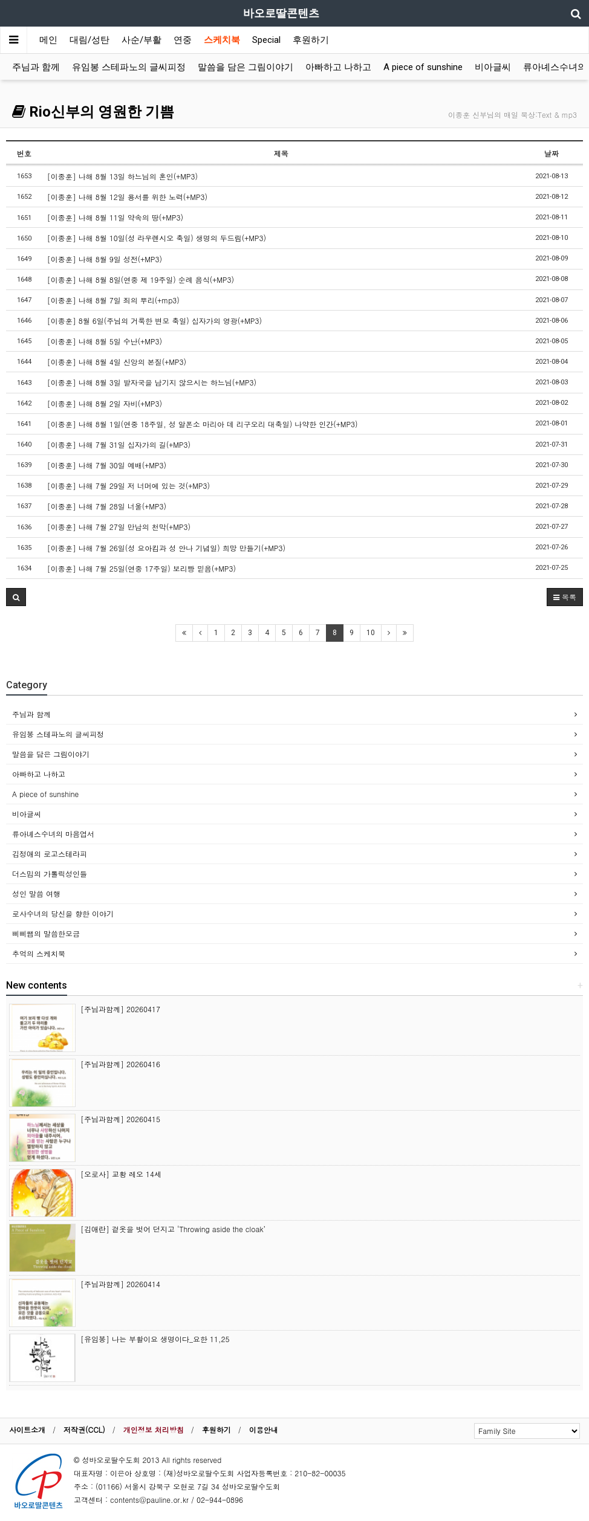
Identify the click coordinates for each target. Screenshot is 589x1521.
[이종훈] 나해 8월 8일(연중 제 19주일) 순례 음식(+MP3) (140, 279)
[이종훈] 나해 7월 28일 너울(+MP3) (106, 506)
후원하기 (311, 39)
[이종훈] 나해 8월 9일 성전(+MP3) (104, 259)
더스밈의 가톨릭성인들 (49, 873)
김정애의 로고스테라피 (49, 853)
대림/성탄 (89, 39)
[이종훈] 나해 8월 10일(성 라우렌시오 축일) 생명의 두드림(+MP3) (156, 238)
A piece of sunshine (423, 67)
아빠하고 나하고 (338, 67)
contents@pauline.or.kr (149, 1499)
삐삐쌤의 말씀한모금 (46, 933)
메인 (48, 39)
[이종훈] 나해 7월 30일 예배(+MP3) (106, 465)
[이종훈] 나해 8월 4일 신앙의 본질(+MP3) (116, 362)
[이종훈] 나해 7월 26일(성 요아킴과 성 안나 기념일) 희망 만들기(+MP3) (166, 548)
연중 (183, 39)
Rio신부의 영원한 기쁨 (93, 111)
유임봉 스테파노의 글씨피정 (129, 67)
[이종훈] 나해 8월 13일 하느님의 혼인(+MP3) (122, 176)
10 (370, 632)
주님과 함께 (36, 67)
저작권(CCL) (84, 1429)
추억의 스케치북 (38, 953)
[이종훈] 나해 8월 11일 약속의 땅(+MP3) (115, 217)
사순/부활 (141, 39)
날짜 (551, 153)
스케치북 (222, 39)
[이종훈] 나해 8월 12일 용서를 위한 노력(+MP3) (127, 197)
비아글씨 (493, 67)
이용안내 (263, 1429)
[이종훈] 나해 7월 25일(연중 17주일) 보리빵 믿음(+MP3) (141, 568)
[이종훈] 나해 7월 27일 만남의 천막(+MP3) (118, 527)
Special (266, 39)
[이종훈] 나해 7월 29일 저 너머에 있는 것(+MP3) (128, 485)
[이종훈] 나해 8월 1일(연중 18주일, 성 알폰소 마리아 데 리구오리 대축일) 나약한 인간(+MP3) (202, 424)
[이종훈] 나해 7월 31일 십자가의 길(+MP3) (118, 444)
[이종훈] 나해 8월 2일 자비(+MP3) (104, 403)
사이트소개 (27, 1429)
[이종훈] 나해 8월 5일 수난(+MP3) (104, 341)
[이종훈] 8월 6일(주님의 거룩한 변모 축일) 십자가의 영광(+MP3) (154, 320)
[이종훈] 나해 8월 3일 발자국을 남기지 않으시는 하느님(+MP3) (151, 382)
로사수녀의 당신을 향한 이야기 (63, 913)
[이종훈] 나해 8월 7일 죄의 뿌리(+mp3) (113, 300)
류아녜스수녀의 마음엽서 (53, 833)
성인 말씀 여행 (36, 893)
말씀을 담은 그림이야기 (245, 67)
